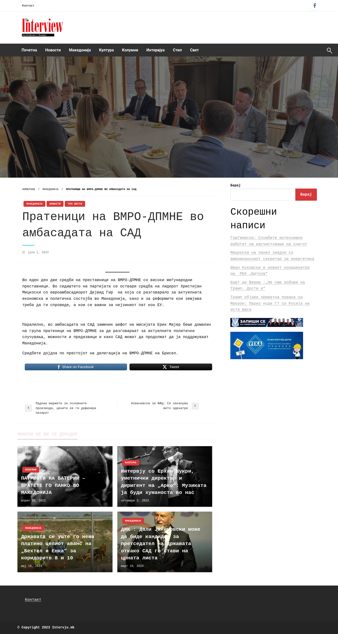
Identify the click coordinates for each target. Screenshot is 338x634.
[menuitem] (29, 50)
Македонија (80, 50)
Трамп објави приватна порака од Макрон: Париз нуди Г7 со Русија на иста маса (269, 303)
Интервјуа (155, 50)
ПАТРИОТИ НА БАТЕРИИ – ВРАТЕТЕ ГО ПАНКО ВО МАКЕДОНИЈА (53, 485)
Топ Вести (75, 203)
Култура (106, 50)
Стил (177, 50)
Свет (194, 50)
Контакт (28, 6)
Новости (53, 50)
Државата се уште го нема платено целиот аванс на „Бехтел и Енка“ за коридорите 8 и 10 (57, 547)
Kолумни (130, 50)
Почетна (29, 50)
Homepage (28, 189)
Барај (235, 185)
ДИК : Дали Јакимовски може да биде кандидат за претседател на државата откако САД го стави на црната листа (161, 544)
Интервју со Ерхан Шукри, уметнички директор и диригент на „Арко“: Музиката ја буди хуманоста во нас (164, 481)
